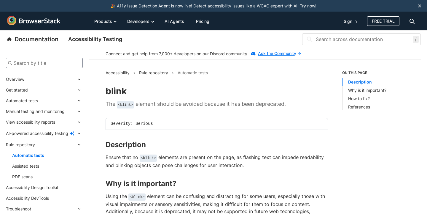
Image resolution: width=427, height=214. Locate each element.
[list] (373, 90)
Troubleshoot (18, 208)
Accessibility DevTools (27, 198)
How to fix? (359, 98)
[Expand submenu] (53, 79)
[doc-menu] (413, 21)
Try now (307, 5)
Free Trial (383, 20)
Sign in (350, 21)
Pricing (202, 21)
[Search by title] (44, 63)
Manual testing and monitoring (35, 111)
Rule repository (20, 144)
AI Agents (174, 21)
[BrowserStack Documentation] (34, 39)
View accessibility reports (30, 122)
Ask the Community (279, 53)
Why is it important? (367, 90)
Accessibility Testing (95, 39)
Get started (17, 89)
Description (360, 81)
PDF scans (22, 176)
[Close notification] (419, 5)
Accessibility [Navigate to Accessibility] (118, 72)
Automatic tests (28, 155)
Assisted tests (25, 166)
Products (105, 21)
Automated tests (22, 100)
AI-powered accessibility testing (37, 133)
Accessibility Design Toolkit (32, 187)
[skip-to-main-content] (24, 6)
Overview (15, 79)
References (359, 106)
